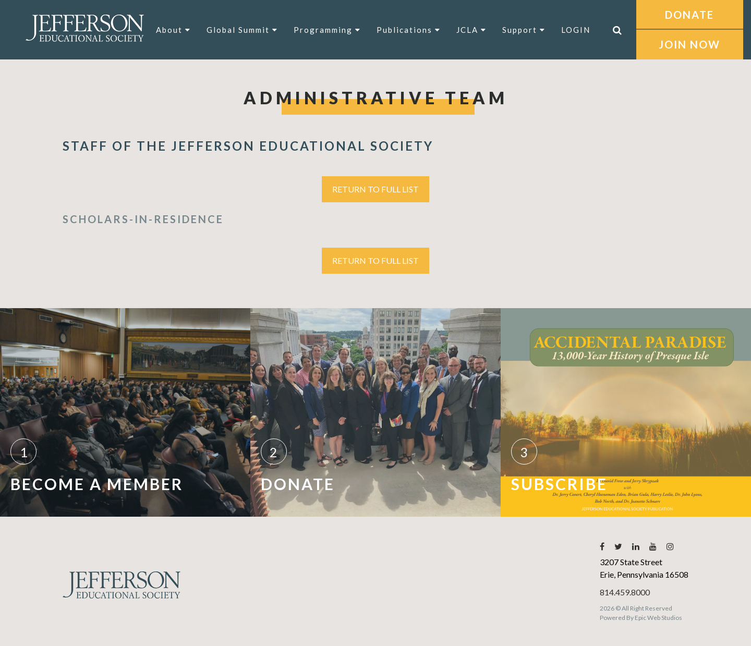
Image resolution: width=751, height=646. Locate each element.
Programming (327, 29)
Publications (409, 29)
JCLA (471, 29)
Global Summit (242, 29)
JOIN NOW (689, 44)
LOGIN (575, 29)
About (173, 29)
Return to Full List (375, 189)
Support (524, 29)
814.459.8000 (625, 592)
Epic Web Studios (658, 617)
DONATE (689, 14)
